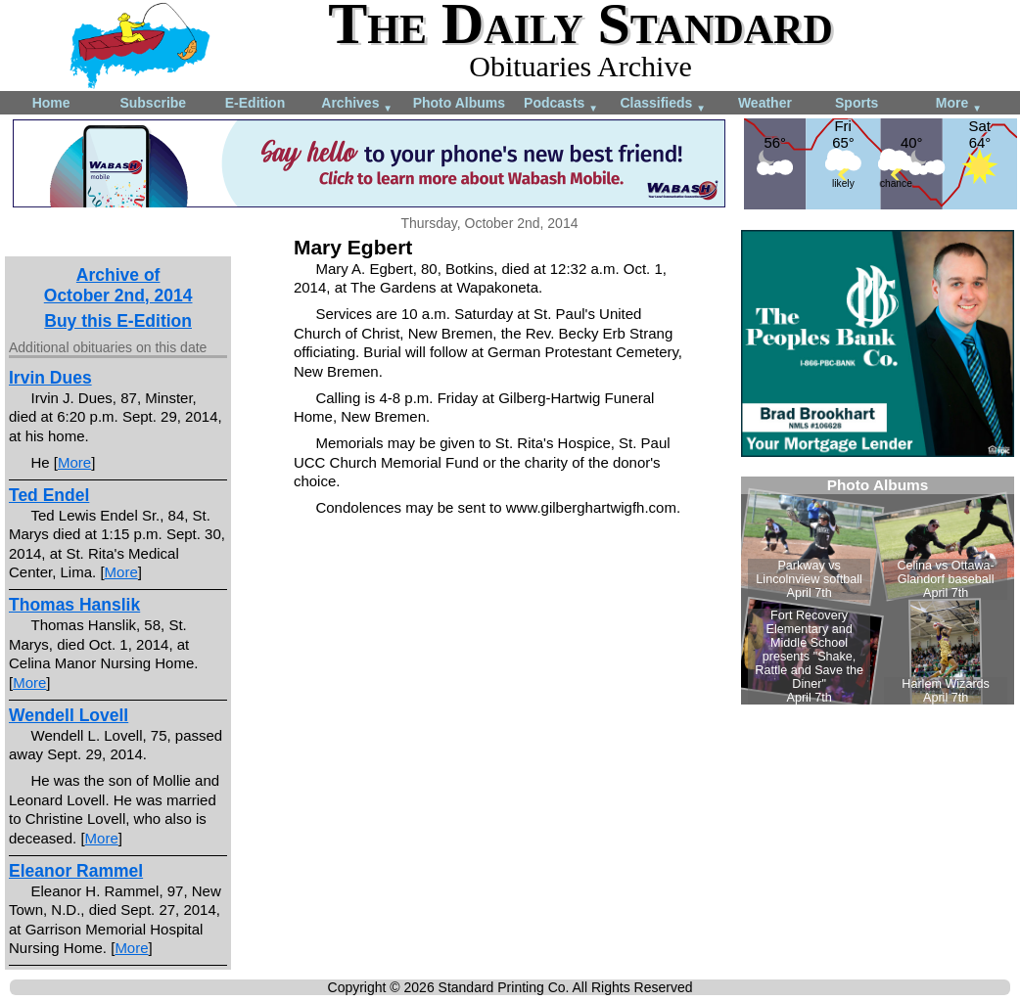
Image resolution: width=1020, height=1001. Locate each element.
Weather (765, 103)
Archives (357, 104)
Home (51, 103)
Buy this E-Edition (118, 321)
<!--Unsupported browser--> (877, 591)
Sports (856, 103)
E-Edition (255, 103)
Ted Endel (49, 495)
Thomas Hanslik (74, 604)
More (959, 104)
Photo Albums (459, 103)
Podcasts (561, 104)
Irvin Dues (50, 377)
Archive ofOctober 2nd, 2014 (118, 285)
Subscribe (152, 103)
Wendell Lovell (68, 715)
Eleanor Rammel (76, 871)
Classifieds (663, 104)
